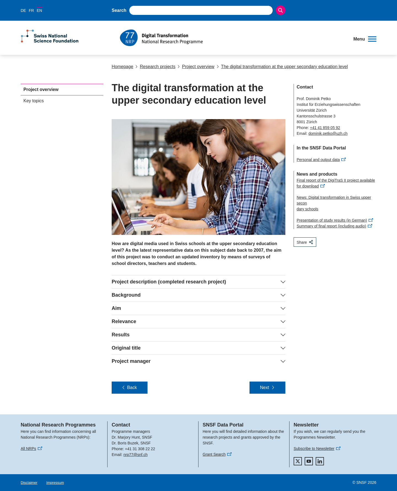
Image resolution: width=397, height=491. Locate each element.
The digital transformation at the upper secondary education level (282, 66)
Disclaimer (29, 483)
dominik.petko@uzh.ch (328, 133)
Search (119, 10)
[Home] (232, 37)
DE (23, 10)
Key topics (33, 100)
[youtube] (309, 461)
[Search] (280, 10)
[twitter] (298, 461)
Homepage (122, 66)
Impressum (55, 483)
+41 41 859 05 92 (325, 127)
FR (31, 10)
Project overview (196, 66)
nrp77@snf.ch (135, 454)
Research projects (155, 66)
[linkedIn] (320, 461)
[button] (364, 39)
